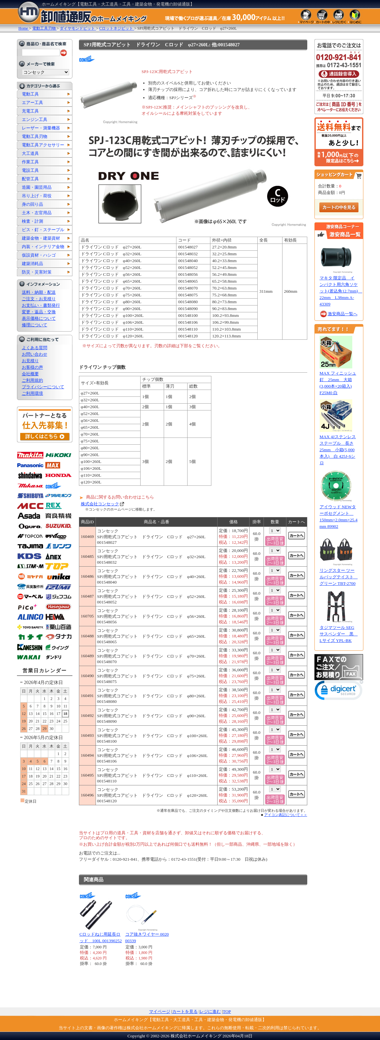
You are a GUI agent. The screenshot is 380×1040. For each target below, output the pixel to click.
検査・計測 (32, 221)
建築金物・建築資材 (41, 238)
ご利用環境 (32, 393)
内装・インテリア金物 (43, 246)
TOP (227, 1011)
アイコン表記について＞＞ (285, 815)
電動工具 (30, 94)
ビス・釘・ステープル (43, 229)
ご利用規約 (32, 380)
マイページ (159, 1011)
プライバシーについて (43, 386)
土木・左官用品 (37, 212)
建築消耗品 (32, 263)
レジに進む (210, 1011)
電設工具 (30, 170)
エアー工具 (32, 102)
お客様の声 (32, 367)
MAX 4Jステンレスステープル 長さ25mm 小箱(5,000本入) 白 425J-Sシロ (338, 449)
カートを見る (185, 1011)
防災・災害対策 (37, 272)
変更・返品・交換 (39, 311)
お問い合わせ (34, 354)
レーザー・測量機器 (41, 128)
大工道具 (30, 153)
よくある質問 (34, 347)
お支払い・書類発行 (41, 305)
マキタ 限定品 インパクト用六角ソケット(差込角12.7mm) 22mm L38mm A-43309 (341, 290)
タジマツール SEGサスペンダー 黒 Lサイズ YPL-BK (339, 634)
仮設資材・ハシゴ (39, 255)
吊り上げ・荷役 (37, 195)
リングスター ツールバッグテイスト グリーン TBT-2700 (339, 577)
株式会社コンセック (100, 503)
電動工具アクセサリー (43, 144)
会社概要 (30, 373)
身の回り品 (32, 204)
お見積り (30, 360)
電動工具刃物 (34, 136)
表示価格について (39, 318)
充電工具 (30, 111)
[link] (338, 691)
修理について (34, 324)
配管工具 (30, 178)
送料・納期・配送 (39, 292)
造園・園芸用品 (37, 187)
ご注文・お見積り (39, 298)
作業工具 (30, 161)
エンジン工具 (34, 119)
